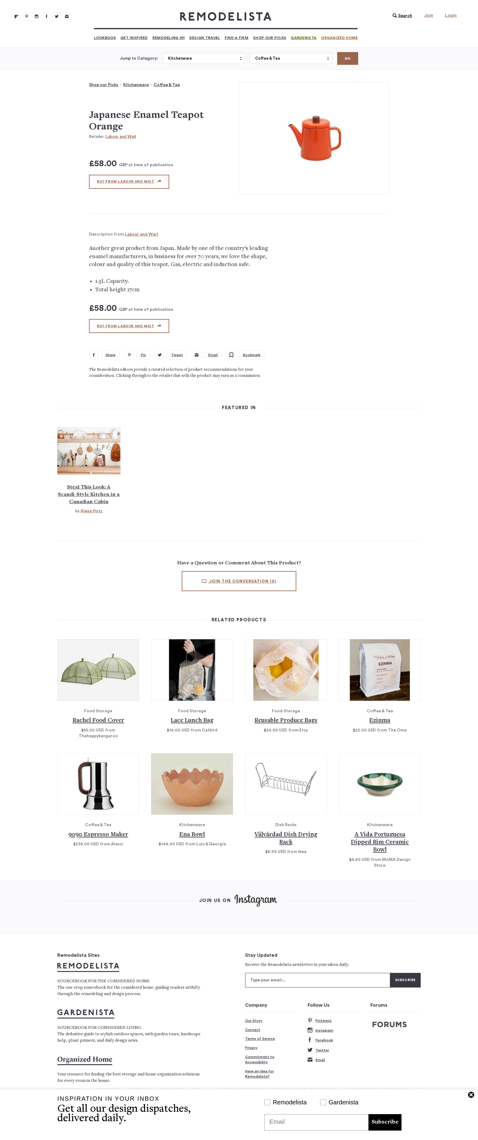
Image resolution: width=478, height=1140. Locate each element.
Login (451, 15)
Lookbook (105, 38)
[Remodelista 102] (36, 16)
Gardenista (303, 38)
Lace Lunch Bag (192, 720)
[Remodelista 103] (46, 16)
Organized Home (339, 38)
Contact (252, 1030)
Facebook (320, 1040)
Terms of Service (260, 1038)
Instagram (320, 1030)
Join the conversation (239, 581)
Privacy (251, 1048)
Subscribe (385, 1122)
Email (316, 1060)
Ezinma (379, 720)
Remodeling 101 (168, 38)
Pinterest (320, 1020)
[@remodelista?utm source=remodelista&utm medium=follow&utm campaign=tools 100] (16, 16)
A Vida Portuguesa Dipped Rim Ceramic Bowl (380, 843)
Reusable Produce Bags (286, 720)
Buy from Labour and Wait (129, 181)
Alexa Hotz (91, 511)
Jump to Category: (139, 58)
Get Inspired (134, 38)
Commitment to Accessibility (259, 1059)
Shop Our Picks (269, 38)
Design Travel (204, 38)
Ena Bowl (192, 835)
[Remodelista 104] (56, 16)
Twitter (318, 1050)
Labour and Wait (120, 137)
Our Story (253, 1020)
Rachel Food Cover (98, 720)
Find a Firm (236, 38)
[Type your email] (317, 980)
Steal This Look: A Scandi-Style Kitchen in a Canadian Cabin (89, 495)
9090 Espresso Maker (98, 835)
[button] (401, 16)
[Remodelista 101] (26, 16)
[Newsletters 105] (66, 16)
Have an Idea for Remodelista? (259, 1074)
